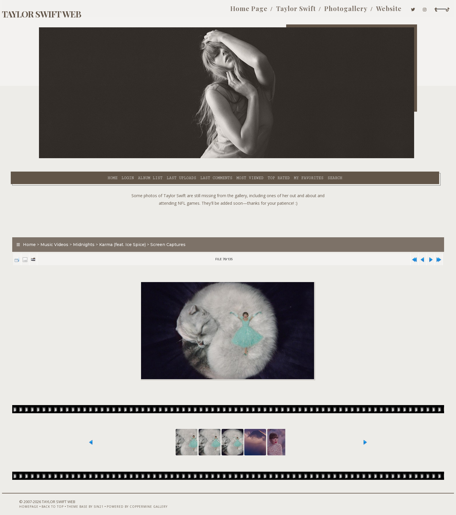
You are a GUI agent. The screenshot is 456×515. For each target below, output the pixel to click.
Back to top (72, 500)
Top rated (229, 157)
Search (285, 157)
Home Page (190, 11)
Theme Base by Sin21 (105, 500)
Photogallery (287, 11)
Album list (101, 157)
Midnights (112, 231)
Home (63, 157)
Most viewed (200, 157)
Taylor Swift (237, 11)
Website (330, 11)
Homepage (48, 500)
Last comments (167, 157)
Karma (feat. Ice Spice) (150, 231)
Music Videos (83, 231)
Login (78, 157)
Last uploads (132, 157)
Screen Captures (196, 231)
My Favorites (259, 157)
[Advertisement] (228, 206)
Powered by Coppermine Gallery (157, 500)
